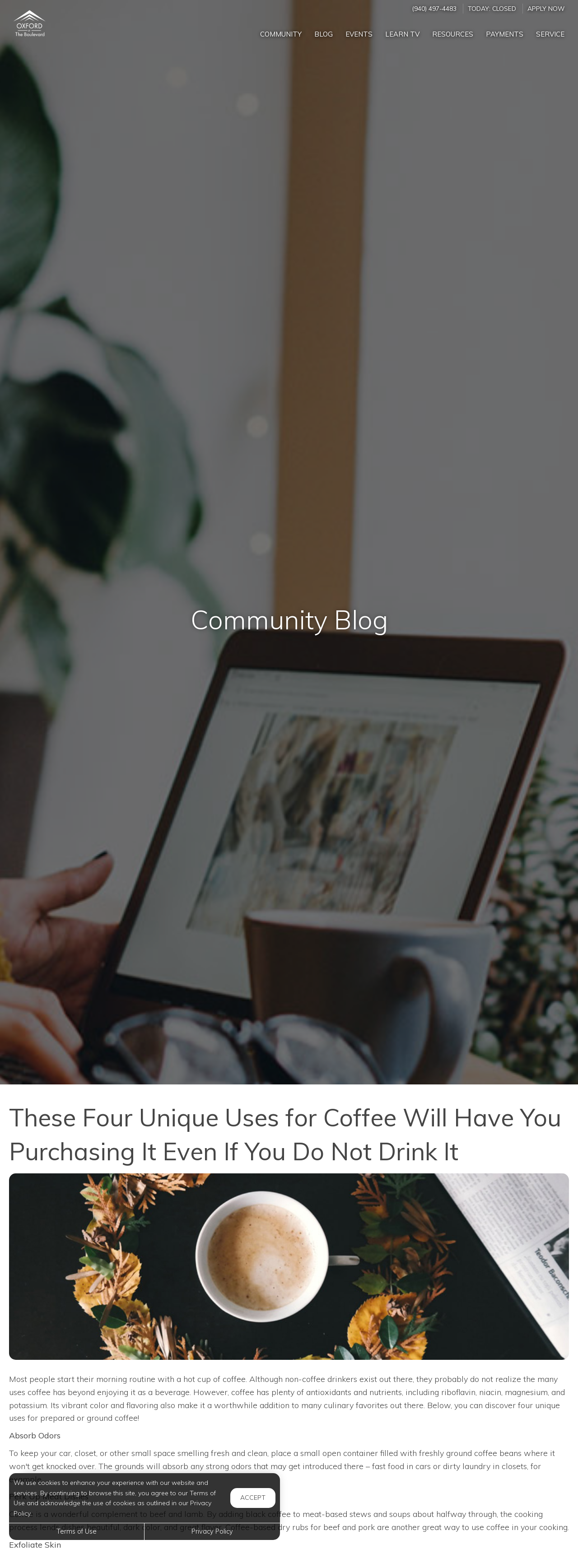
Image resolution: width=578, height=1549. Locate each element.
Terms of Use (76, 1531)
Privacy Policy (212, 1531)
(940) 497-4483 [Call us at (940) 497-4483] (434, 8)
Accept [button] (253, 1497)
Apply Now (545, 8)
